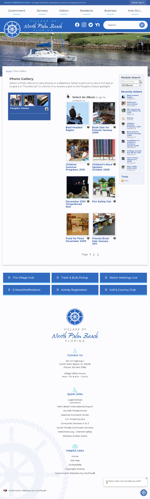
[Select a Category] (131, 85)
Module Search (130, 77)
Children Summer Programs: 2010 (75, 167)
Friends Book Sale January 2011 (100, 241)
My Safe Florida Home (75, 410)
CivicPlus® (40, 490)
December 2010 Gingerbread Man (76, 204)
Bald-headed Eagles (74, 128)
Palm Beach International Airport (75, 406)
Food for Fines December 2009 (76, 239)
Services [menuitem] (42, 10)
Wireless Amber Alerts (75, 436)
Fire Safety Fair (101, 201)
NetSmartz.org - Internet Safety (75, 431)
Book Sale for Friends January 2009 (102, 130)
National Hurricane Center (75, 415)
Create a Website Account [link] (17, 2)
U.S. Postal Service (75, 419)
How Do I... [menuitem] (135, 10)
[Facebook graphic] (77, 25)
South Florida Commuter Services (75, 427)
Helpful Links (75, 450)
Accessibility (75, 464)
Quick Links (75, 394)
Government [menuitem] (16, 10)
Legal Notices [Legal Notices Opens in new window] (75, 400)
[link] (137, 2)
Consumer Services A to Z (75, 423)
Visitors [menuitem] (64, 10)
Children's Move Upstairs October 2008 (102, 167)
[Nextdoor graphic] (97, 25)
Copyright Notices (75, 469)
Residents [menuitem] (86, 10)
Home (9, 71)
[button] (142, 25)
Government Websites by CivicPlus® (75, 473)
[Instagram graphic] (84, 25)
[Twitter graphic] (90, 25)
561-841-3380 (79, 367)
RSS (126, 181)
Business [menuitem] (110, 10)
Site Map (75, 460)
